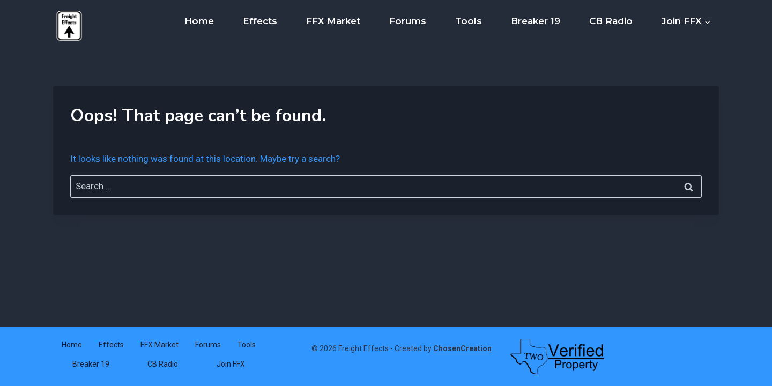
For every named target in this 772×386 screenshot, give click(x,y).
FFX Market (333, 21)
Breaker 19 (535, 21)
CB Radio (611, 21)
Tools (468, 21)
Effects (260, 21)
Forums (407, 21)
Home (199, 21)
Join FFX (231, 364)
